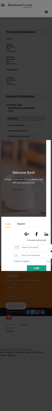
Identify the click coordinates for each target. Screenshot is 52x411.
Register (21, 224)
